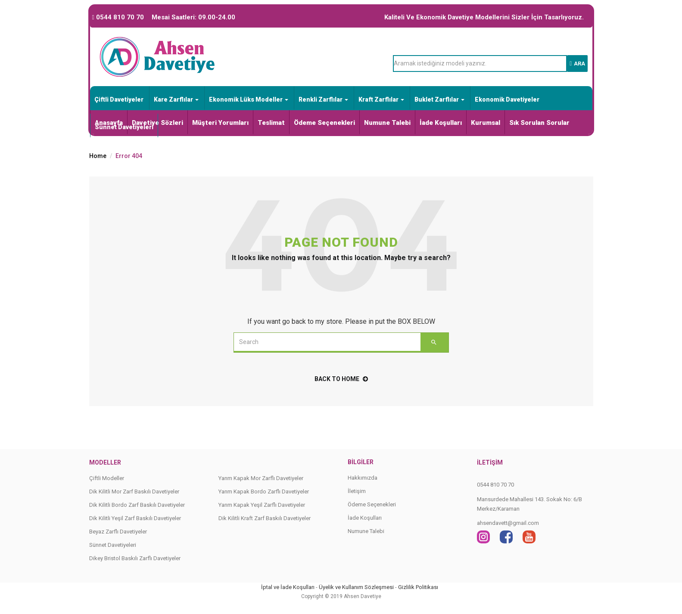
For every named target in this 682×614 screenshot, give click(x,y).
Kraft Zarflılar (381, 99)
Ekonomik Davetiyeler (507, 99)
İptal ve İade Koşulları (288, 587)
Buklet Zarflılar (439, 99)
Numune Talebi (387, 123)
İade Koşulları (441, 123)
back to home (341, 378)
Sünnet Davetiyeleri (124, 127)
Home (97, 155)
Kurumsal (485, 123)
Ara (577, 63)
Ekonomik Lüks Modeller (248, 99)
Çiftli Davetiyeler (118, 99)
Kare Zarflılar (176, 99)
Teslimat (271, 123)
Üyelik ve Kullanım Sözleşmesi (356, 587)
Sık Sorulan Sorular (539, 123)
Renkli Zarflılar (323, 99)
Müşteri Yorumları (220, 123)
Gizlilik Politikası (418, 587)
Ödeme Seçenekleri (324, 123)
